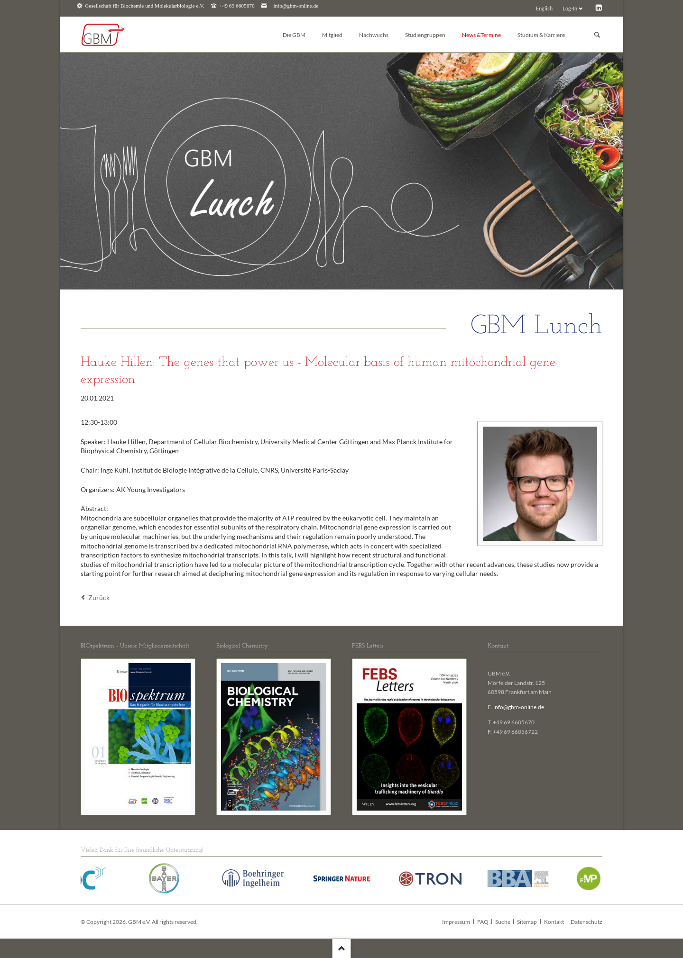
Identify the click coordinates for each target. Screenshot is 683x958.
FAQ (483, 921)
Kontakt (554, 921)
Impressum (456, 921)
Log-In (570, 8)
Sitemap (527, 921)
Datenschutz (586, 921)
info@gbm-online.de (296, 6)
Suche (502, 921)
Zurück (99, 597)
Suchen (597, 35)
